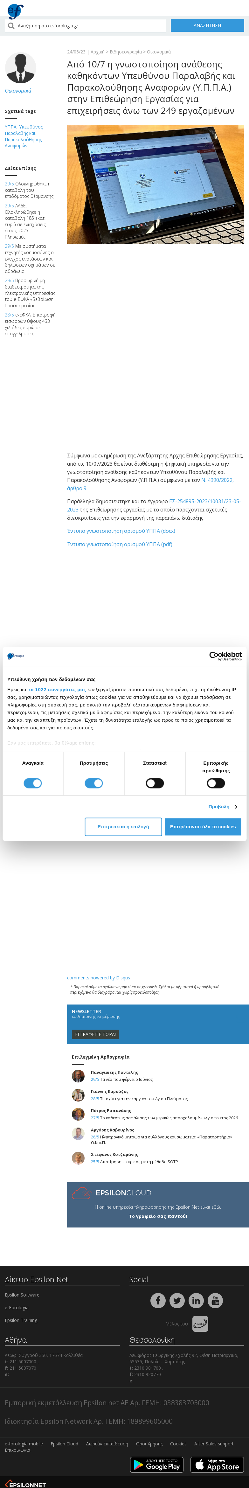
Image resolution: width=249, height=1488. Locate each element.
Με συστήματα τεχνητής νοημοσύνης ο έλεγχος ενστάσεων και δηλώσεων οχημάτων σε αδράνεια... (30, 258)
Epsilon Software (22, 1295)
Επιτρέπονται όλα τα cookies (203, 827)
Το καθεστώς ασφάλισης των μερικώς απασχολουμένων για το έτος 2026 (169, 1118)
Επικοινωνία (17, 1450)
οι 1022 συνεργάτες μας (57, 689)
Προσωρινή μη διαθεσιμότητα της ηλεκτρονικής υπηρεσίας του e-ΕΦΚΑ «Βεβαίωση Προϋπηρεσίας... (30, 292)
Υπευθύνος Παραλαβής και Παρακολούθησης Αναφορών (24, 136)
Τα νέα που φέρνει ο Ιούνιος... (128, 1079)
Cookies (178, 1444)
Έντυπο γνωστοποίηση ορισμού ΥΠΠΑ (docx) (121, 530)
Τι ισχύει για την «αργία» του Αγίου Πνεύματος (144, 1099)
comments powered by (98, 978)
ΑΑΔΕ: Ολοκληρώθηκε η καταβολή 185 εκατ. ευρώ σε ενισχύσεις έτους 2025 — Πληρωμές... (25, 221)
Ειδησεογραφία (126, 52)
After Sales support (214, 1444)
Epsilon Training (21, 1320)
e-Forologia (17, 1307)
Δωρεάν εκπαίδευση (107, 1444)
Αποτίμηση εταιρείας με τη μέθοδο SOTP (139, 1162)
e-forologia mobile (24, 1444)
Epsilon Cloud (64, 1444)
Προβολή (219, 806)
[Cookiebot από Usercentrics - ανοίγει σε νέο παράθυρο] (214, 656)
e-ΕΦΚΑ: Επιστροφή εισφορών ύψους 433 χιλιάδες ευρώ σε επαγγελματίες (30, 324)
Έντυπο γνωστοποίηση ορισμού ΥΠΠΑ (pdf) (119, 544)
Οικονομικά (159, 52)
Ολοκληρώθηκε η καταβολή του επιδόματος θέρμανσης (29, 190)
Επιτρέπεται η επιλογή (123, 827)
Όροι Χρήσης (149, 1444)
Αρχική (98, 52)
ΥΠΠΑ (11, 127)
